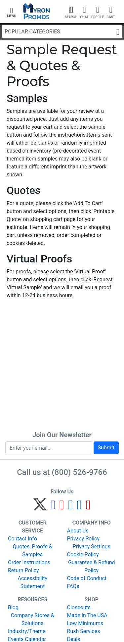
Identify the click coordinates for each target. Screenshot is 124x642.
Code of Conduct (87, 578)
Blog (13, 607)
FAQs (73, 586)
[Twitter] (40, 507)
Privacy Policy (83, 538)
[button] (11, 12)
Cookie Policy (83, 554)
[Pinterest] (62, 507)
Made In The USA (87, 615)
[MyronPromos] (36, 11)
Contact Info (22, 538)
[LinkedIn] (79, 507)
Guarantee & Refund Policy (91, 566)
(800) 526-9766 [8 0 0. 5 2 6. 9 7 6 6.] (79, 472)
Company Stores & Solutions (32, 619)
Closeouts (79, 607)
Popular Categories (62, 32)
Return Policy (23, 570)
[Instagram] (70, 507)
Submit (106, 447)
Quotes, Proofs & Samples (32, 550)
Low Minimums (85, 623)
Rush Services (83, 631)
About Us (78, 530)
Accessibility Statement (32, 582)
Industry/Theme (27, 631)
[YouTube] (88, 507)
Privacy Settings (91, 546)
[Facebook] (53, 507)
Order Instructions (29, 562)
